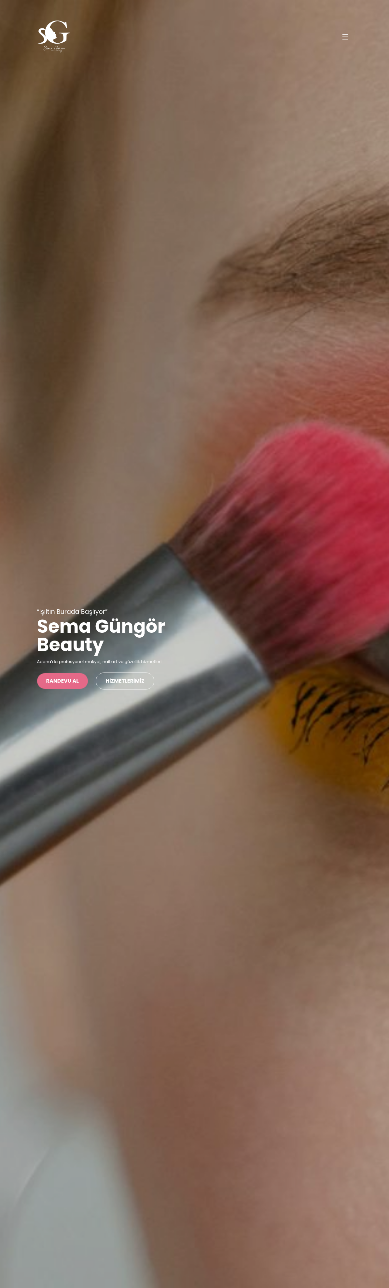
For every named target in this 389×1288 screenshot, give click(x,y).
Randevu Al (62, 681)
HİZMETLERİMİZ (125, 681)
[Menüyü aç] (345, 37)
